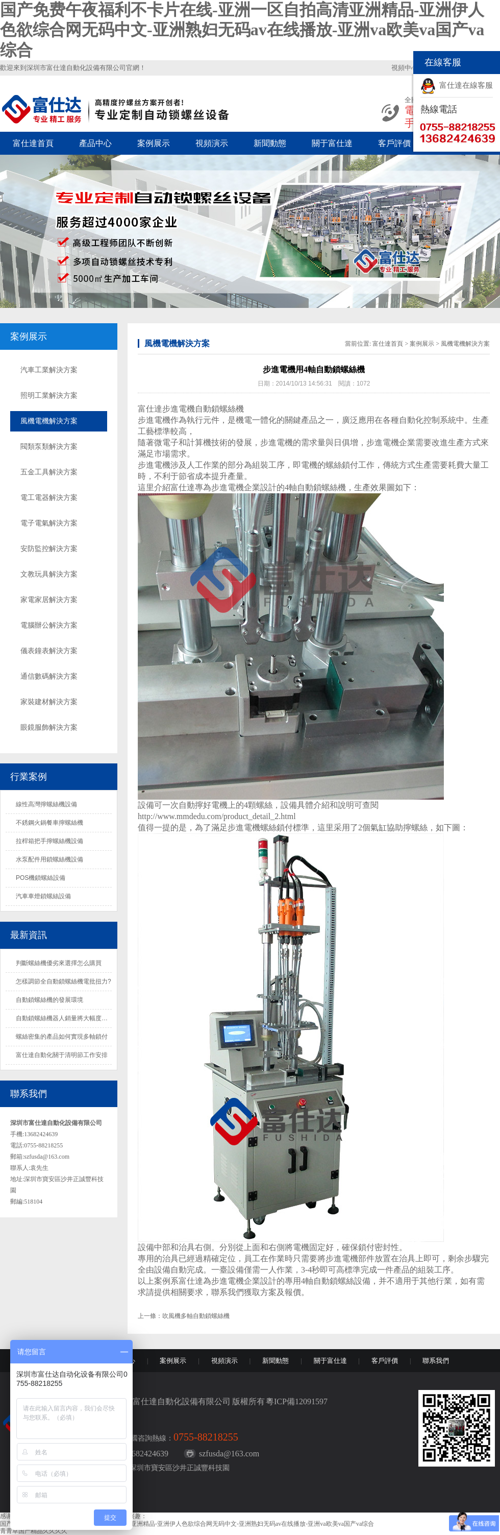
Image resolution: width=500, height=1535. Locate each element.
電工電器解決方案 (49, 497)
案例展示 (153, 143)
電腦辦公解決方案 (49, 625)
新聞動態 (270, 143)
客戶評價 (394, 143)
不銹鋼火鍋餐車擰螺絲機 (49, 822)
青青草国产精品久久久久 (33, 1530)
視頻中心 (404, 67)
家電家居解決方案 (49, 600)
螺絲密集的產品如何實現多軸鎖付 (62, 1036)
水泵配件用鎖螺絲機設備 (49, 859)
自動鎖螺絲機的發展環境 (49, 999)
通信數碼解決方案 (49, 676)
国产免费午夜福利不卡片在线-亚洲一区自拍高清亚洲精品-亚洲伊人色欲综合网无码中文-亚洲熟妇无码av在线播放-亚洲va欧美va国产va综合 (242, 30)
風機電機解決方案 (49, 421)
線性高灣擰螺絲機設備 (46, 804)
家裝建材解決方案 (49, 702)
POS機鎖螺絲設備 (40, 877)
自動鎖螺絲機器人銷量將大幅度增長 (65, 1018)
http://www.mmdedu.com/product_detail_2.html (217, 816)
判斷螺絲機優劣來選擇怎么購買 (59, 963)
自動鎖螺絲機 (321, 487)
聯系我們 (435, 1360)
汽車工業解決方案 (49, 370)
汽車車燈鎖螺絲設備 (43, 896)
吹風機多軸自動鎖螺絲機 (196, 1316)
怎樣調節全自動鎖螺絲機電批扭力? (63, 981)
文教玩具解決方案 (49, 574)
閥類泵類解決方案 (49, 446)
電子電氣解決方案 (49, 523)
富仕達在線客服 (466, 85)
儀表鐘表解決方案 (49, 651)
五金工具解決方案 (49, 472)
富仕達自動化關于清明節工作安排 (62, 1055)
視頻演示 (211, 143)
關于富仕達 (332, 143)
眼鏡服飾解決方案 (49, 727)
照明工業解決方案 (49, 395)
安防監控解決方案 (49, 549)
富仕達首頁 (33, 143)
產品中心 (95, 143)
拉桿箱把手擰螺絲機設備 (49, 841)
